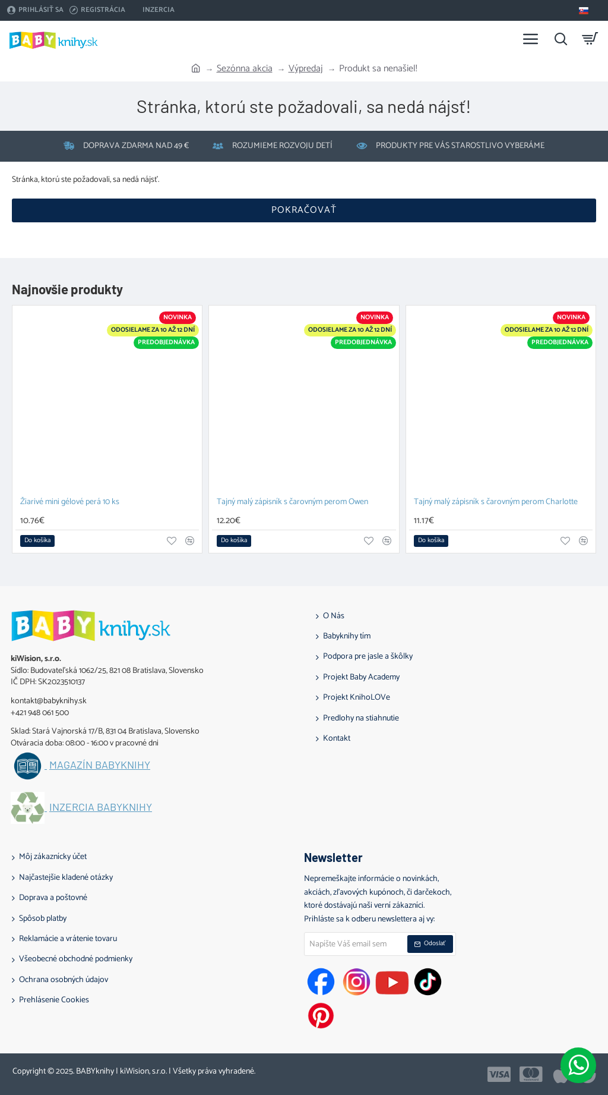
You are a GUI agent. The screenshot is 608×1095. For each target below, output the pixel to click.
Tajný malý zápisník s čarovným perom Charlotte (496, 502)
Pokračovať (304, 210)
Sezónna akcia (245, 69)
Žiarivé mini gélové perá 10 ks (69, 502)
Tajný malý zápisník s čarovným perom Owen (292, 502)
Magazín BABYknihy (99, 765)
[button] (37, 541)
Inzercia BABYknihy (100, 807)
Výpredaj (306, 69)
